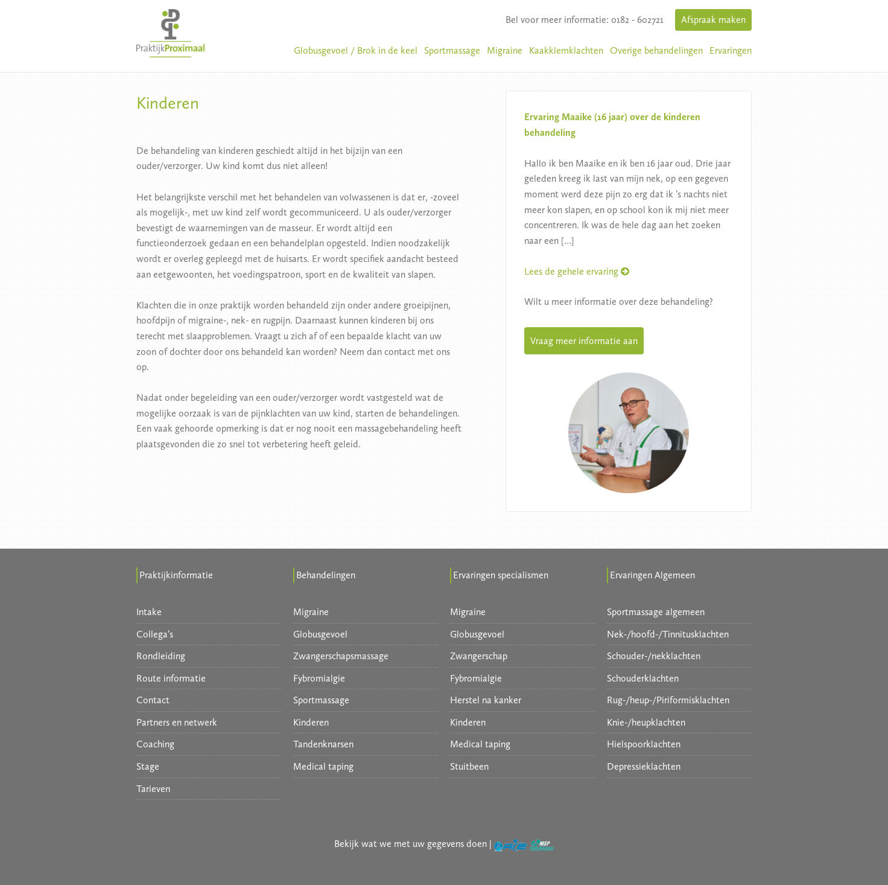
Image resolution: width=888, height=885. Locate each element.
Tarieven (153, 788)
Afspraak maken (713, 19)
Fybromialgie (319, 678)
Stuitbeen (469, 766)
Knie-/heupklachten (646, 722)
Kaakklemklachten (566, 50)
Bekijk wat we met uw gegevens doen (410, 843)
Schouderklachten (643, 678)
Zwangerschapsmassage (340, 656)
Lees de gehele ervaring (576, 271)
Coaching (155, 744)
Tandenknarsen (323, 744)
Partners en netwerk (176, 722)
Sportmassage (452, 50)
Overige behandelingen (656, 50)
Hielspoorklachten (643, 744)
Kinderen (311, 722)
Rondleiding (160, 656)
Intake (149, 612)
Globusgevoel (320, 634)
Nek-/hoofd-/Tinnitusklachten (668, 634)
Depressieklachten (643, 766)
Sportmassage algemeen (656, 612)
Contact (153, 700)
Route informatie (171, 678)
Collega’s (154, 634)
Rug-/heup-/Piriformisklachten (668, 700)
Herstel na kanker (485, 700)
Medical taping (323, 766)
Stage (147, 766)
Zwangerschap (478, 656)
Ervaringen (730, 50)
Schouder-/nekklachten (653, 656)
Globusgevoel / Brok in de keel (355, 50)
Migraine (504, 50)
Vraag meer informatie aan (584, 341)
